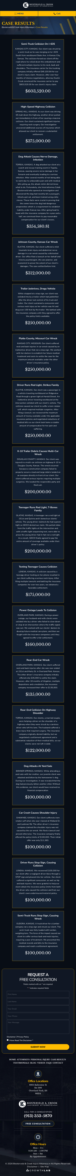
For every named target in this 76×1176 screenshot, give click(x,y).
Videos (41, 1063)
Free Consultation (38, 1123)
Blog (33, 1063)
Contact (58, 1063)
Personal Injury (40, 1059)
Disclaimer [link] (32, 1166)
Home (12, 1059)
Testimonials (21, 1063)
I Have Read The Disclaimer (21, 1040)
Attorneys (23, 1059)
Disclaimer (11, 1037)
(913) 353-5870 (38, 1116)
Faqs (49, 1063)
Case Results (58, 1059)
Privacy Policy (23, 1037)
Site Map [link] (44, 1166)
